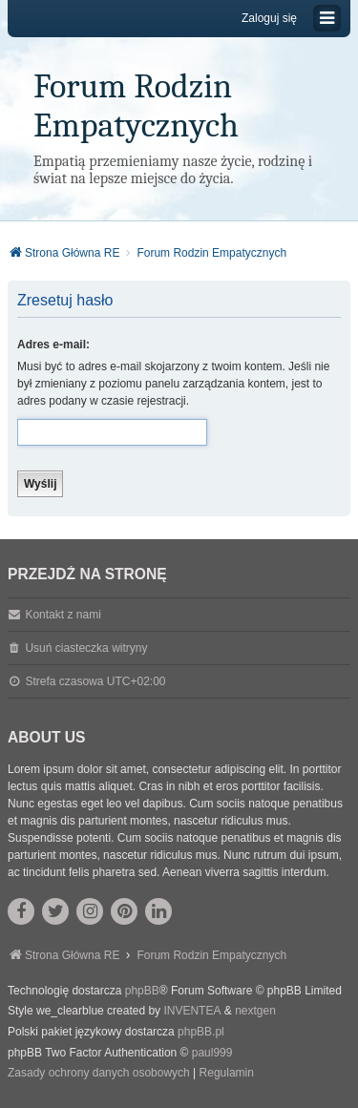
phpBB (142, 990)
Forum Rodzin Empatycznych (136, 106)
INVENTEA (192, 1010)
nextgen (255, 1010)
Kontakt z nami (62, 614)
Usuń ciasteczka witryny (86, 648)
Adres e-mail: (53, 344)
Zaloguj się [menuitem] (269, 18)
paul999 (212, 1052)
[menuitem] (99, 1073)
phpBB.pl (201, 1031)
